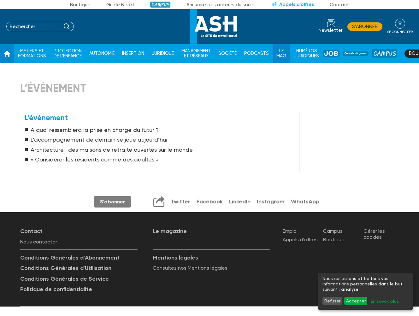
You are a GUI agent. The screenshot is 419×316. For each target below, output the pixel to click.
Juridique (163, 53)
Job (331, 53)
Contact (339, 5)
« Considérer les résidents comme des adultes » (95, 159)
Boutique (80, 5)
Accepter (356, 300)
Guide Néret (120, 5)
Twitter (180, 201)
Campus (160, 4)
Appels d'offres (296, 4)
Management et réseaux (196, 53)
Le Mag (281, 53)
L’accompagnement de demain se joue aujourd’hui (99, 139)
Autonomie (102, 53)
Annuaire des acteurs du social (221, 5)
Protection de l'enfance (68, 53)
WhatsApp (305, 201)
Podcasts (256, 53)
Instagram (271, 201)
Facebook (210, 201)
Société (227, 53)
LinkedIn (240, 201)
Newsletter (331, 30)
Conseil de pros (355, 53)
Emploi (290, 231)
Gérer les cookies (374, 234)
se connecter (400, 32)
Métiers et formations (32, 53)
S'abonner (365, 26)
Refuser (332, 300)
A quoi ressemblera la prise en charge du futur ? (95, 129)
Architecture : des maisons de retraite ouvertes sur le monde (112, 149)
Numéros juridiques (306, 53)
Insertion (133, 53)
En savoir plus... (386, 301)
